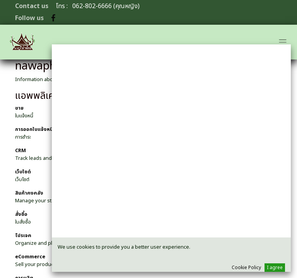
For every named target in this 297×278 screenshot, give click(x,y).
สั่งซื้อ (21, 214)
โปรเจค (23, 235)
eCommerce (30, 257)
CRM (20, 150)
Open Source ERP (177, 79)
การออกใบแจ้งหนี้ (34, 129)
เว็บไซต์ (23, 172)
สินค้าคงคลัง (29, 193)
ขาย (19, 108)
